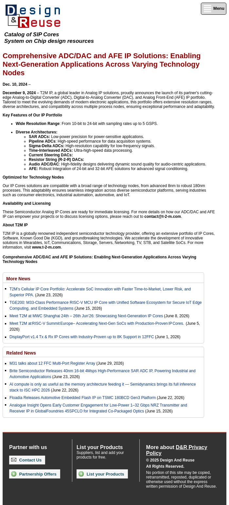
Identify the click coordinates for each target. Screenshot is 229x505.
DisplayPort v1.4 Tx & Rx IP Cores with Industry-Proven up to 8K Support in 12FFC (81, 337)
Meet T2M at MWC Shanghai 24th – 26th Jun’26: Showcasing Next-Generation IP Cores (86, 316)
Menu (213, 9)
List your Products (101, 474)
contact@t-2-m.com (162, 216)
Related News (21, 353)
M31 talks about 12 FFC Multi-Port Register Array (52, 363)
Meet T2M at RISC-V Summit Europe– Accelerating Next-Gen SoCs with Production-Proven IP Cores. (97, 323)
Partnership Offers (34, 474)
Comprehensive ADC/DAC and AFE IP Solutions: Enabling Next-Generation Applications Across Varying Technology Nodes (99, 259)
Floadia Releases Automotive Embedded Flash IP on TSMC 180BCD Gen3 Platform (82, 397)
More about (176, 450)
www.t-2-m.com (46, 247)
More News (18, 278)
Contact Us (26, 460)
